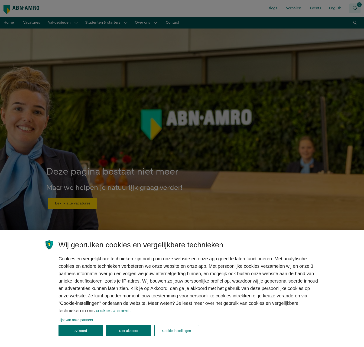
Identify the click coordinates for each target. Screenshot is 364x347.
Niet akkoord (128, 334)
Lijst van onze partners (75, 323)
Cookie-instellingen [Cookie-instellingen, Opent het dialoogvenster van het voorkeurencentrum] (176, 334)
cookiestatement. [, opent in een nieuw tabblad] (113, 314)
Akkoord (81, 334)
